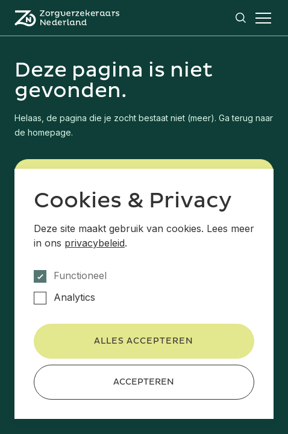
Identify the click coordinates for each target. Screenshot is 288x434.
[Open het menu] (263, 18)
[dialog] (144, 294)
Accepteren (143, 382)
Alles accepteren (143, 341)
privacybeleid (94, 243)
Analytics (74, 297)
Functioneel (80, 275)
